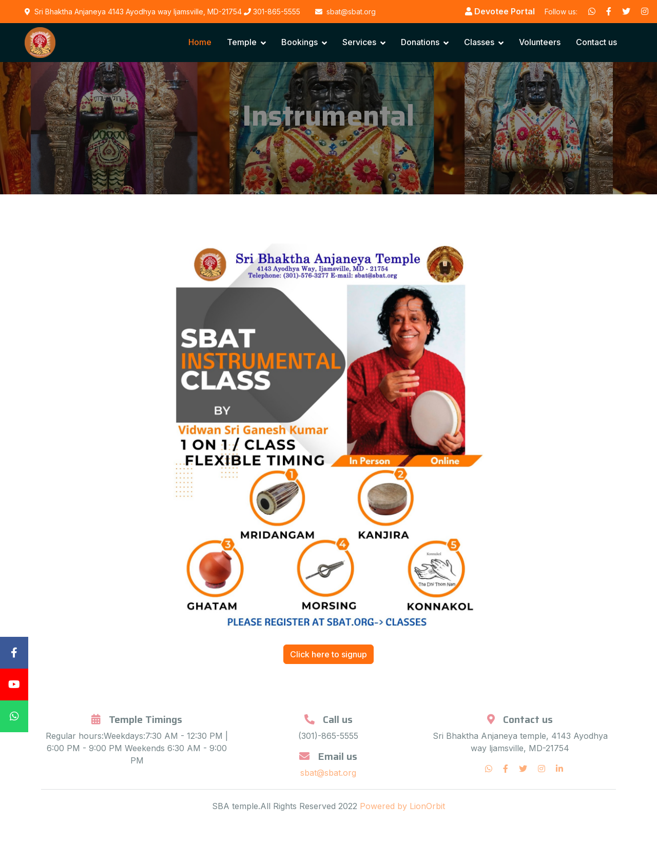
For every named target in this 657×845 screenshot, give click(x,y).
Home (199, 42)
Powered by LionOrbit (402, 806)
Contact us (596, 42)
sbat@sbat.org (328, 773)
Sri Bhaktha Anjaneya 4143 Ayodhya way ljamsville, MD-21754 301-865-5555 (162, 11)
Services (359, 42)
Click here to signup (328, 654)
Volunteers (540, 42)
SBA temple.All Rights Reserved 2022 (286, 806)
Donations (420, 42)
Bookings (299, 42)
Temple (242, 42)
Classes (479, 42)
